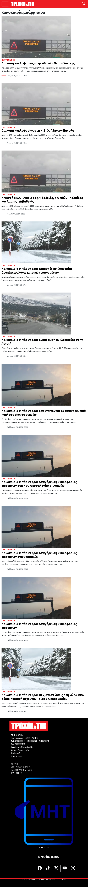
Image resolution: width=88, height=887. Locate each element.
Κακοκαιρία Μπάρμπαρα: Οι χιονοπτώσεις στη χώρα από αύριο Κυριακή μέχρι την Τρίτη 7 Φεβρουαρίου (43, 697)
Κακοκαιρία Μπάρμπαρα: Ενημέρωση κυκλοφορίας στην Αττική (42, 342)
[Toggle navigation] (5, 4)
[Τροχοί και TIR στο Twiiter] (56, 868)
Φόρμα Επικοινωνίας (20, 750)
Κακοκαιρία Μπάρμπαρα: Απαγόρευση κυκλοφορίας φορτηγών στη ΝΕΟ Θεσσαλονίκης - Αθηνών (39, 484)
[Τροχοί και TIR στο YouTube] (64, 868)
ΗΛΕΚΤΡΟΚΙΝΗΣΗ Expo (21, 770)
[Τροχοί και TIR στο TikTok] (48, 868)
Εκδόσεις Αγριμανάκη (20, 766)
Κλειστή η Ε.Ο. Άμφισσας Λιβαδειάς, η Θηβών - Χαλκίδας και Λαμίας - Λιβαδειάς (42, 200)
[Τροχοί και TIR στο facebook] (40, 868)
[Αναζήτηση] (83, 4)
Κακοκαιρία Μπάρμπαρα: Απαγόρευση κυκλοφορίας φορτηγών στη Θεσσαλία (39, 555)
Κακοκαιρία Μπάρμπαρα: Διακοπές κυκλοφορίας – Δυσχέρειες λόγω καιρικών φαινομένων (38, 270)
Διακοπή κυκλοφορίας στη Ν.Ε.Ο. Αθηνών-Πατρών (38, 130)
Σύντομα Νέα (8, 60)
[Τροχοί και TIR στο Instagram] (73, 868)
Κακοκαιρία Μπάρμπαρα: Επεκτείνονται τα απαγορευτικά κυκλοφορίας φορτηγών (44, 413)
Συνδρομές (16, 753)
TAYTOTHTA (16, 773)
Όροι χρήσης (61, 879)
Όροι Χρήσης (16, 756)
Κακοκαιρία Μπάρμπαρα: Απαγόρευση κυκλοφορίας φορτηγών (39, 626)
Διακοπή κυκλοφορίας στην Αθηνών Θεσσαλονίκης (38, 63)
